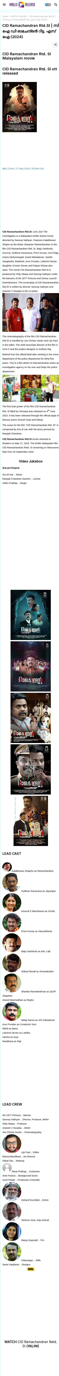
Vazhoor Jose (28, 1220)
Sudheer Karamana (31, 891)
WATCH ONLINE (18, 16)
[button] (48, 4)
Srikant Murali (28, 971)
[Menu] (4, 4)
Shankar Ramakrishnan (33, 991)
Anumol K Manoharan (32, 911)
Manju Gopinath (29, 1240)
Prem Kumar (27, 931)
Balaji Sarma (28, 1020)
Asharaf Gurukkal (30, 1200)
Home (5, 16)
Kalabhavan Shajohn (23, 871)
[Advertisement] (29, 200)
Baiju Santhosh (29, 951)
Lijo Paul (25, 1152)
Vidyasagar (27, 1260)
